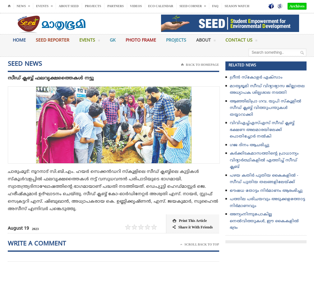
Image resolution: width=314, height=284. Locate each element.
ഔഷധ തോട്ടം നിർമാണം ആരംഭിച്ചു (266, 190)
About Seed (69, 6)
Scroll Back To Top (199, 244)
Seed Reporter (52, 40)
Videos (136, 6)
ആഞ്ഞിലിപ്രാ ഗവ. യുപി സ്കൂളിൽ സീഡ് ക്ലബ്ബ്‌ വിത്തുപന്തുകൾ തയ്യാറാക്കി (265, 108)
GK (113, 40)
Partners (115, 6)
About (205, 41)
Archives (297, 6)
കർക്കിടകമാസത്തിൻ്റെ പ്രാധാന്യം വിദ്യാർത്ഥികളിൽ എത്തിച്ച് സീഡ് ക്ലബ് (264, 160)
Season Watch (237, 6)
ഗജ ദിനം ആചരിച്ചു (249, 145)
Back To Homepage (200, 65)
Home (19, 40)
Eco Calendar (160, 6)
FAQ (215, 6)
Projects (93, 6)
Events (89, 41)
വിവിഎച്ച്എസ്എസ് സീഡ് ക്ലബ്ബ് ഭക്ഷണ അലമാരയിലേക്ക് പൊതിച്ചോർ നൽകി (262, 130)
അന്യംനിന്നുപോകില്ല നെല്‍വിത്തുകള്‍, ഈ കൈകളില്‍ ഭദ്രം (264, 221)
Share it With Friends (193, 227)
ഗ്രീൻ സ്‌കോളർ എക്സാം (256, 77)
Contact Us (241, 41)
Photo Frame (141, 40)
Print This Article (190, 221)
